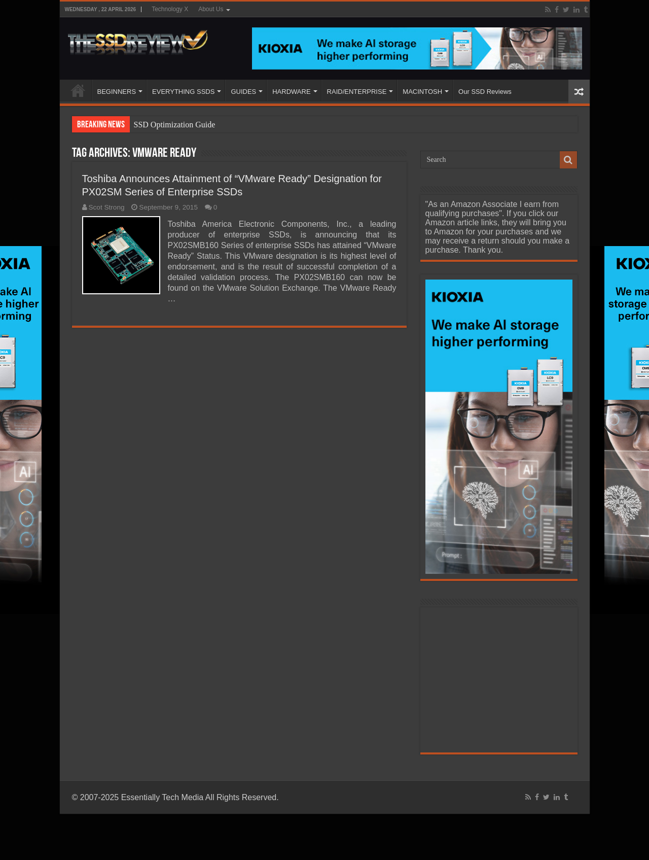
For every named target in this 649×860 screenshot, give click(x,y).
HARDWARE (291, 91)
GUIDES (243, 91)
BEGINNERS (116, 91)
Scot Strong (107, 207)
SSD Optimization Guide (174, 124)
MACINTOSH (422, 91)
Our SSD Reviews (485, 91)
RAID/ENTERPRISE (357, 91)
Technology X (170, 9)
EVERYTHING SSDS (183, 91)
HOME (78, 90)
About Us (210, 9)
